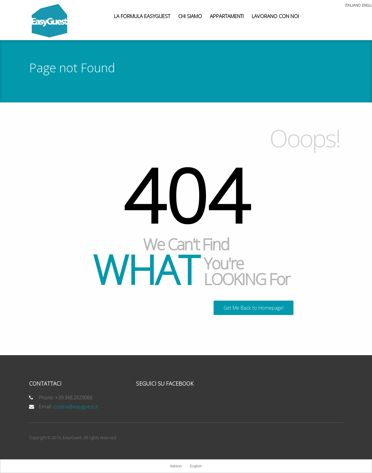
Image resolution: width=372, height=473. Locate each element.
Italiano (352, 5)
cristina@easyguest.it (75, 406)
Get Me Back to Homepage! (253, 308)
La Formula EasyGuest (142, 16)
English (196, 466)
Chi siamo (190, 16)
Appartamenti (227, 16)
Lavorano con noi (275, 16)
